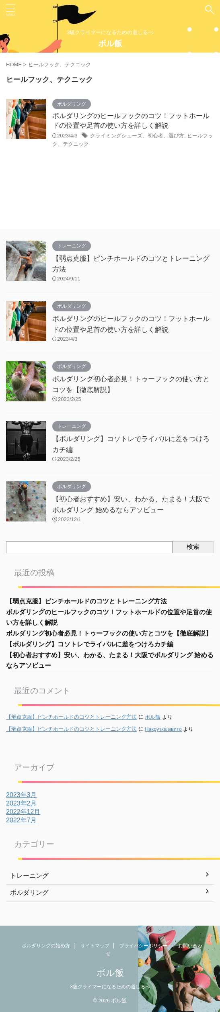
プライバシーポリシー (143, 946)
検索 (193, 546)
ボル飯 (110, 43)
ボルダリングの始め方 (46, 946)
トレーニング (29, 875)
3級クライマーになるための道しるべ (110, 987)
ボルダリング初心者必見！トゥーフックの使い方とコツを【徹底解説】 (109, 633)
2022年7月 (21, 820)
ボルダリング (29, 892)
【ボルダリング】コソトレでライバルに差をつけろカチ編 (89, 644)
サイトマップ (94, 946)
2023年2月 (21, 803)
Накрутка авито (163, 729)
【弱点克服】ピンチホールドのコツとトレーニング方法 (86, 601)
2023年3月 (21, 794)
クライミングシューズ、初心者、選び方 (137, 136)
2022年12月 (23, 811)
